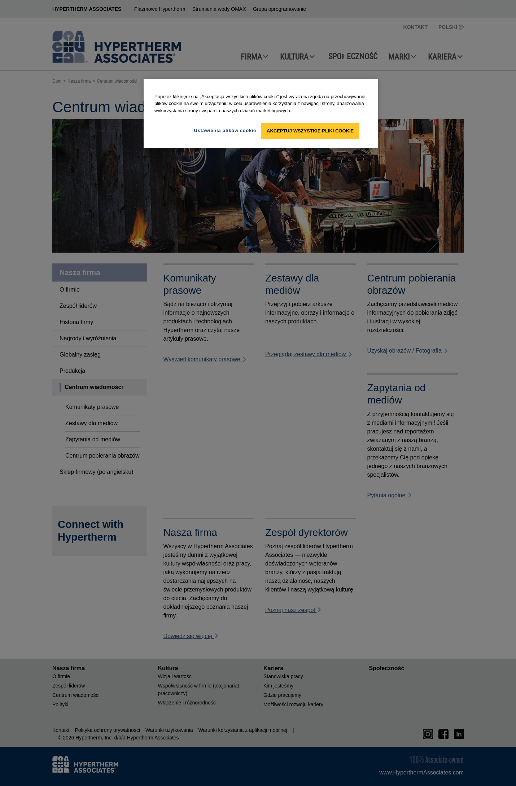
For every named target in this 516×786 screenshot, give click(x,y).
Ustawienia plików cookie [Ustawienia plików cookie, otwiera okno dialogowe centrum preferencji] (225, 130)
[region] (261, 113)
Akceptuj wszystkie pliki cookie (310, 131)
